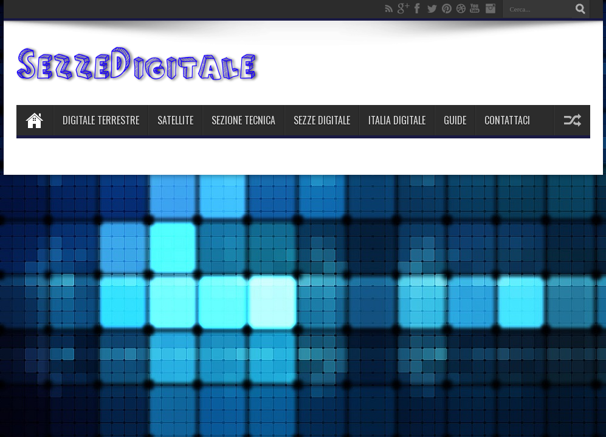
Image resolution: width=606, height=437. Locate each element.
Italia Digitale (396, 120)
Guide (455, 120)
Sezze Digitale (322, 120)
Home (34, 120)
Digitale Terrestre (101, 120)
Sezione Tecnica (243, 120)
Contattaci (507, 120)
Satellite (175, 120)
